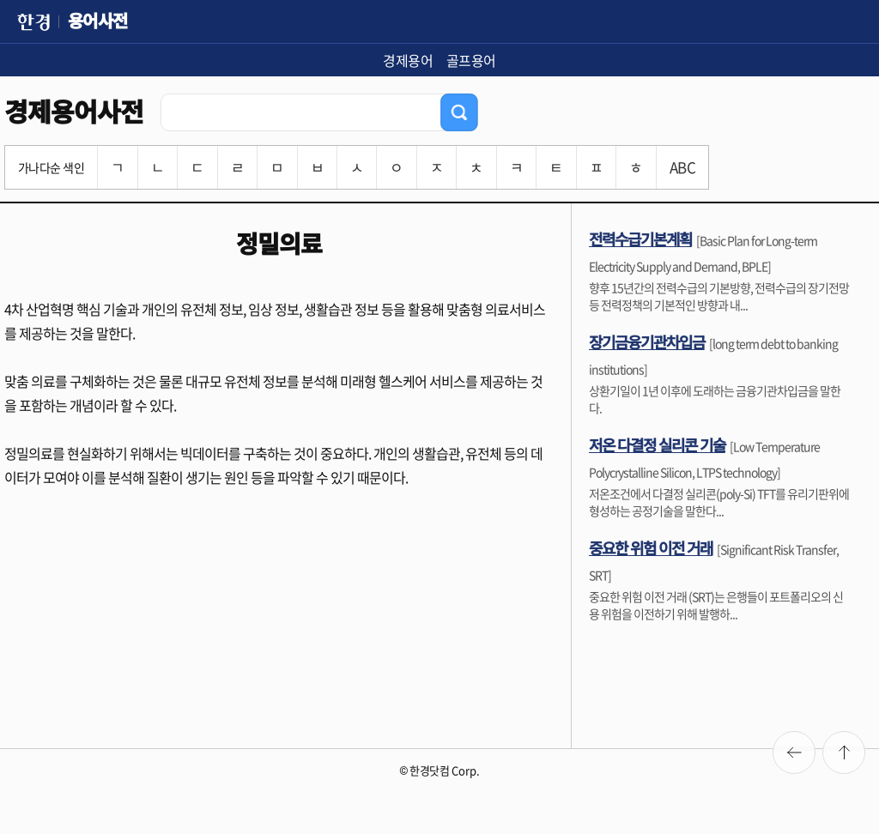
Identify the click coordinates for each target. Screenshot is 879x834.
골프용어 (471, 60)
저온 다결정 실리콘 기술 (657, 444)
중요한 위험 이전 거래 (650, 547)
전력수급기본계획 (640, 238)
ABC (682, 167)
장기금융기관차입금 (647, 341)
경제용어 (408, 60)
